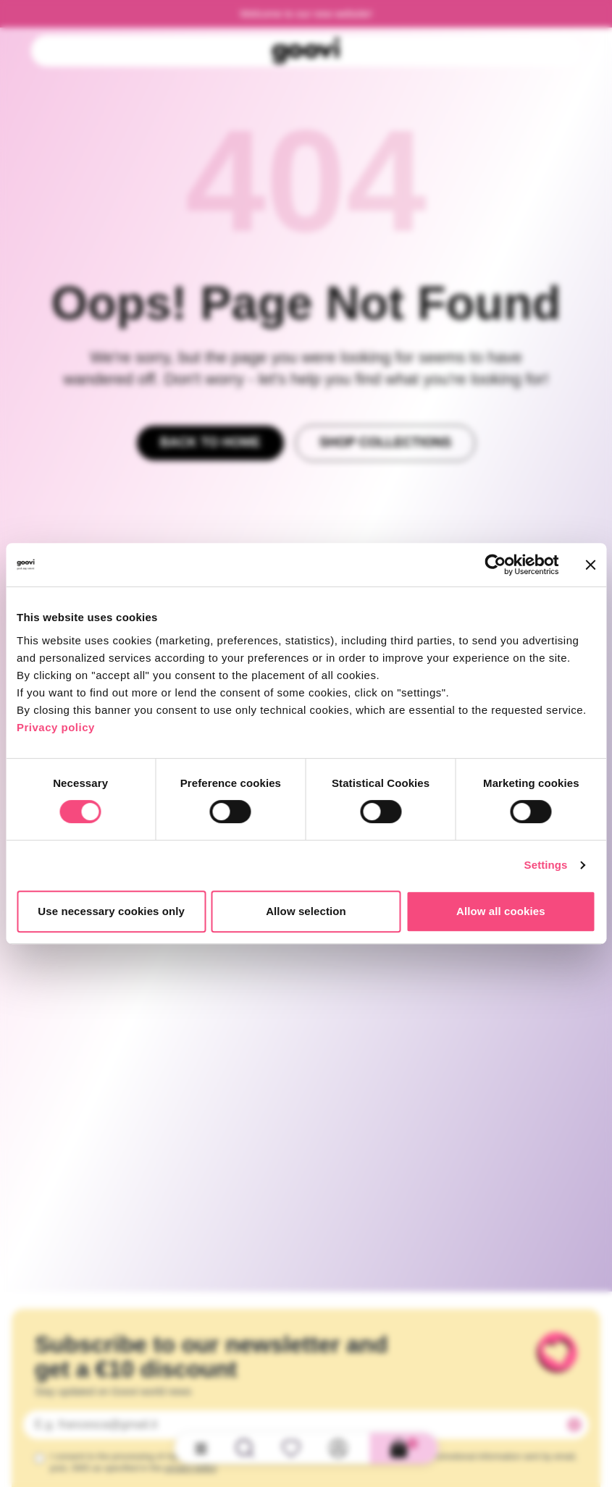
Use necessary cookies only (111, 911)
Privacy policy (56, 727)
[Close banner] (590, 565)
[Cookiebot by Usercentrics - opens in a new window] (495, 565)
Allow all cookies (500, 911)
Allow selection (306, 911)
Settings (546, 865)
